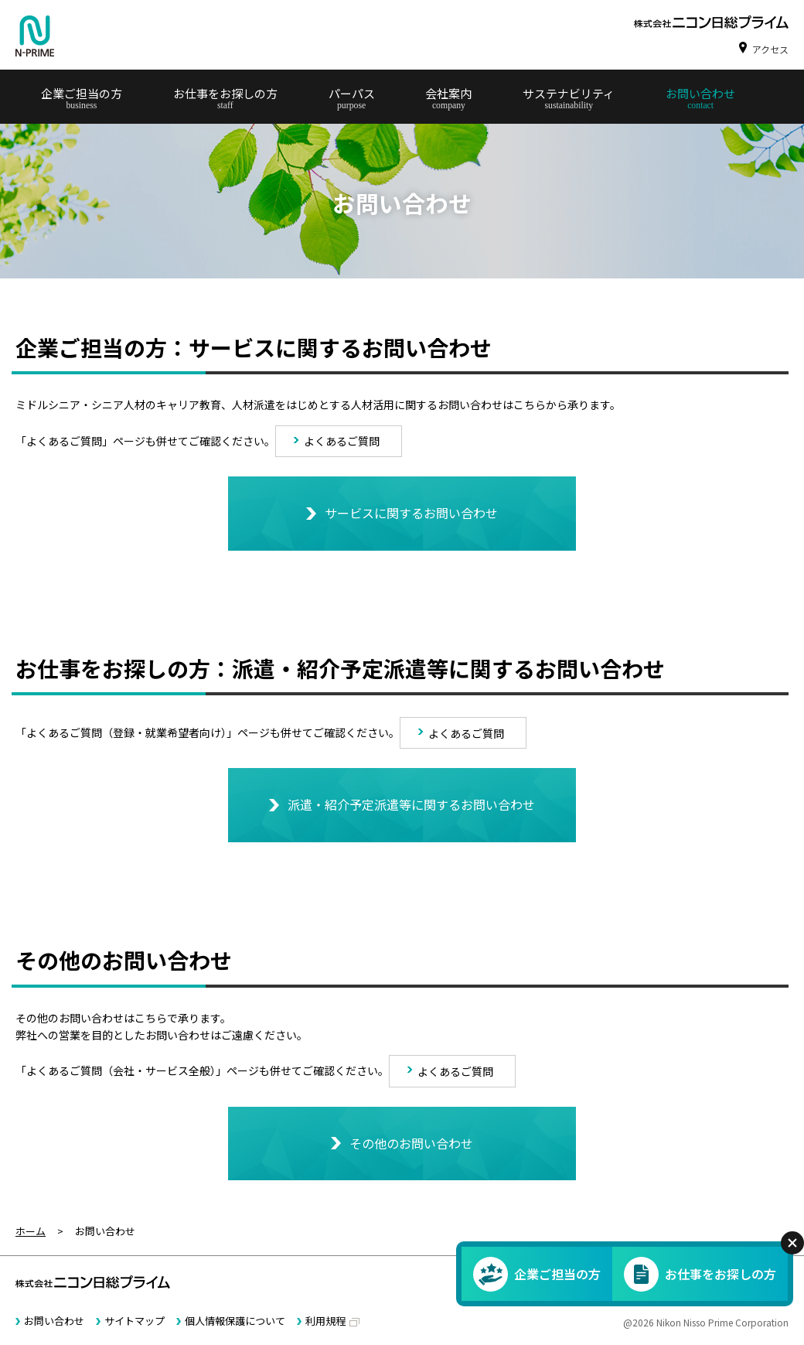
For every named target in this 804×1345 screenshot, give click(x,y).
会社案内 (448, 93)
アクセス (770, 49)
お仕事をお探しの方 (225, 93)
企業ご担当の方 (81, 93)
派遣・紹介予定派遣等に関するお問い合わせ (411, 804)
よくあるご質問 (342, 441)
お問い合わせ (700, 93)
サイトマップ (134, 1320)
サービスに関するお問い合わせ (411, 513)
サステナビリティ (569, 93)
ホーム (30, 1231)
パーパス (352, 93)
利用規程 (325, 1320)
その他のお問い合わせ (411, 1143)
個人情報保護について (235, 1320)
